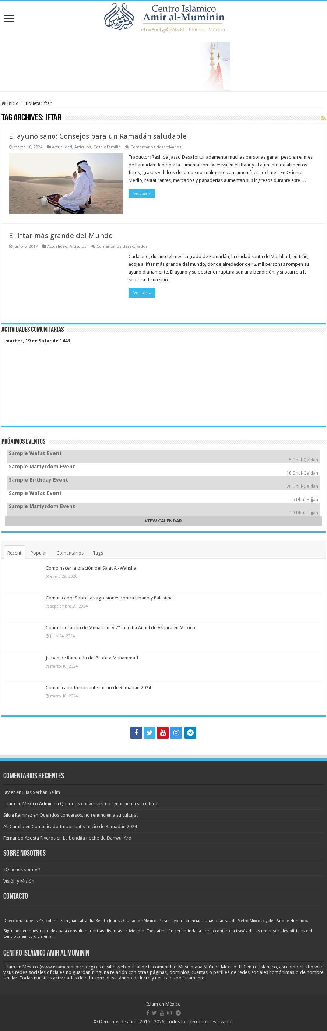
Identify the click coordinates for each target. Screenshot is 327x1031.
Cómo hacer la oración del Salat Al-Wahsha (91, 568)
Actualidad (62, 147)
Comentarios (70, 553)
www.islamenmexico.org (67, 967)
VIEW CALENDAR (163, 521)
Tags (98, 553)
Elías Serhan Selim (41, 792)
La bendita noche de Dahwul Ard (97, 838)
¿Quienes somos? (22, 869)
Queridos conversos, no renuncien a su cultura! (109, 803)
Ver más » (142, 193)
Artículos (82, 147)
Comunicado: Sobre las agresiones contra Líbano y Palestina (109, 598)
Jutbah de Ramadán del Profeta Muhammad (92, 658)
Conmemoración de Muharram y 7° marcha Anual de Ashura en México (120, 627)
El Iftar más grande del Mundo (61, 235)
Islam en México (163, 1004)
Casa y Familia (107, 147)
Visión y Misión (18, 881)
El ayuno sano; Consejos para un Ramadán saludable (98, 136)
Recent (14, 553)
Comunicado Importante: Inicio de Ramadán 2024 (98, 687)
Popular (39, 553)
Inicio (10, 103)
